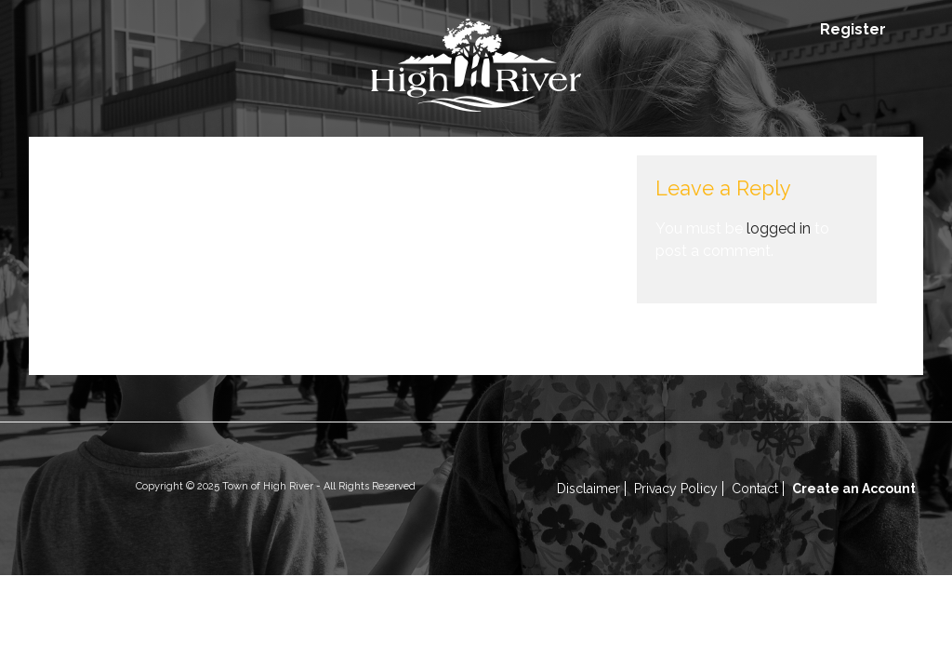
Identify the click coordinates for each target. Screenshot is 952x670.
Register (853, 29)
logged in (779, 228)
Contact (755, 488)
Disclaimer (588, 488)
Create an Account (854, 488)
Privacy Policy (676, 488)
